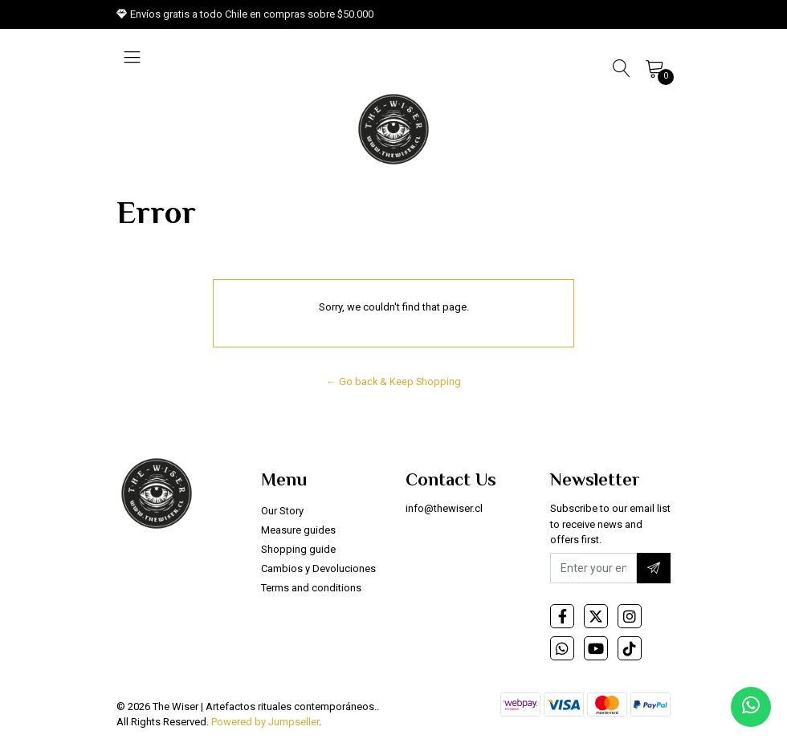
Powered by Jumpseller (265, 722)
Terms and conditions (311, 588)
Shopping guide (298, 549)
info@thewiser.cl (444, 508)
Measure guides (298, 530)
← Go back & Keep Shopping (393, 382)
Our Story (282, 511)
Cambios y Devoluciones (318, 568)
